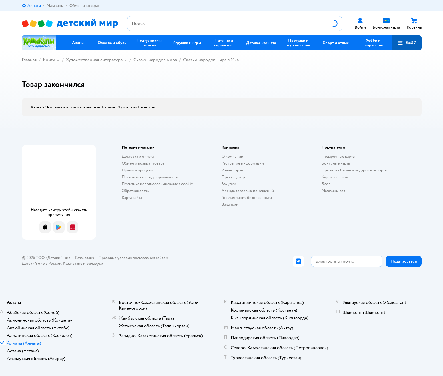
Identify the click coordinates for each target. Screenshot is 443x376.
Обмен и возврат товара (143, 163)
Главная (29, 60)
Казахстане (72, 263)
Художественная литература (94, 60)
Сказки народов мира (155, 60)
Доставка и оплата (138, 156)
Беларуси (94, 263)
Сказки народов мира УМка (211, 60)
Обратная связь (135, 190)
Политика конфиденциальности (150, 177)
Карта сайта (132, 197)
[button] (407, 42)
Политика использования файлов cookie (157, 183)
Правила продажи (137, 170)
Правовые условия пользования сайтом (133, 257)
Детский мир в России (41, 263)
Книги (49, 60)
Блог (326, 183)
